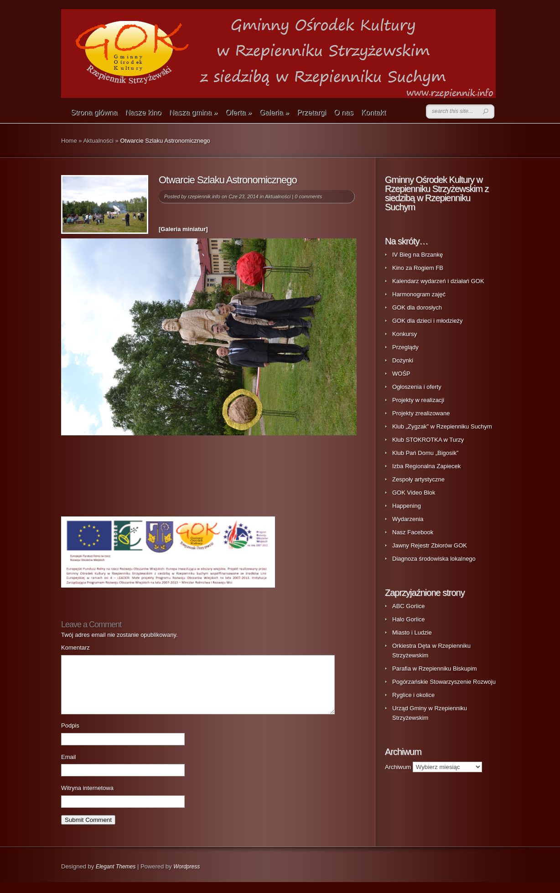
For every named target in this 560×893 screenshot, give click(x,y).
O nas (343, 112)
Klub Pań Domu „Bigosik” (425, 452)
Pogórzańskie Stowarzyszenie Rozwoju (444, 681)
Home (69, 140)
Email (68, 767)
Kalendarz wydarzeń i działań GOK (438, 281)
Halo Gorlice (408, 619)
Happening (406, 505)
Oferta (238, 112)
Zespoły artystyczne (418, 479)
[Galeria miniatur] (183, 229)
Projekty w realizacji (418, 400)
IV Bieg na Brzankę (417, 254)
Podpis (70, 736)
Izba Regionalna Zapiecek (426, 466)
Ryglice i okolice (413, 695)
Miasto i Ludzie (412, 632)
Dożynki (402, 360)
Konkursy (404, 333)
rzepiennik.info (204, 196)
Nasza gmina (193, 112)
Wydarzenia (408, 519)
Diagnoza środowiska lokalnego (434, 558)
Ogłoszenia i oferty (416, 386)
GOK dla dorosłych (417, 307)
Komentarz (75, 647)
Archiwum (398, 767)
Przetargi (311, 112)
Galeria (274, 112)
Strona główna (94, 112)
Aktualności (98, 140)
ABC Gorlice (408, 606)
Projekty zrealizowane (421, 413)
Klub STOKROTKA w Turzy (428, 439)
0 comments (308, 196)
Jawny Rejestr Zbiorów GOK (429, 545)
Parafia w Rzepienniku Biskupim (434, 668)
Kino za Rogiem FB (417, 267)
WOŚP (401, 373)
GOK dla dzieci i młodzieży (427, 320)
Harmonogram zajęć (419, 294)
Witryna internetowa (87, 798)
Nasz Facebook (412, 532)
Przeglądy (405, 347)
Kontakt (373, 112)
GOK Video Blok (413, 492)
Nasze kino (143, 112)
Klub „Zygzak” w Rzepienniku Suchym (442, 426)
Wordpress (186, 877)
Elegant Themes (115, 877)
